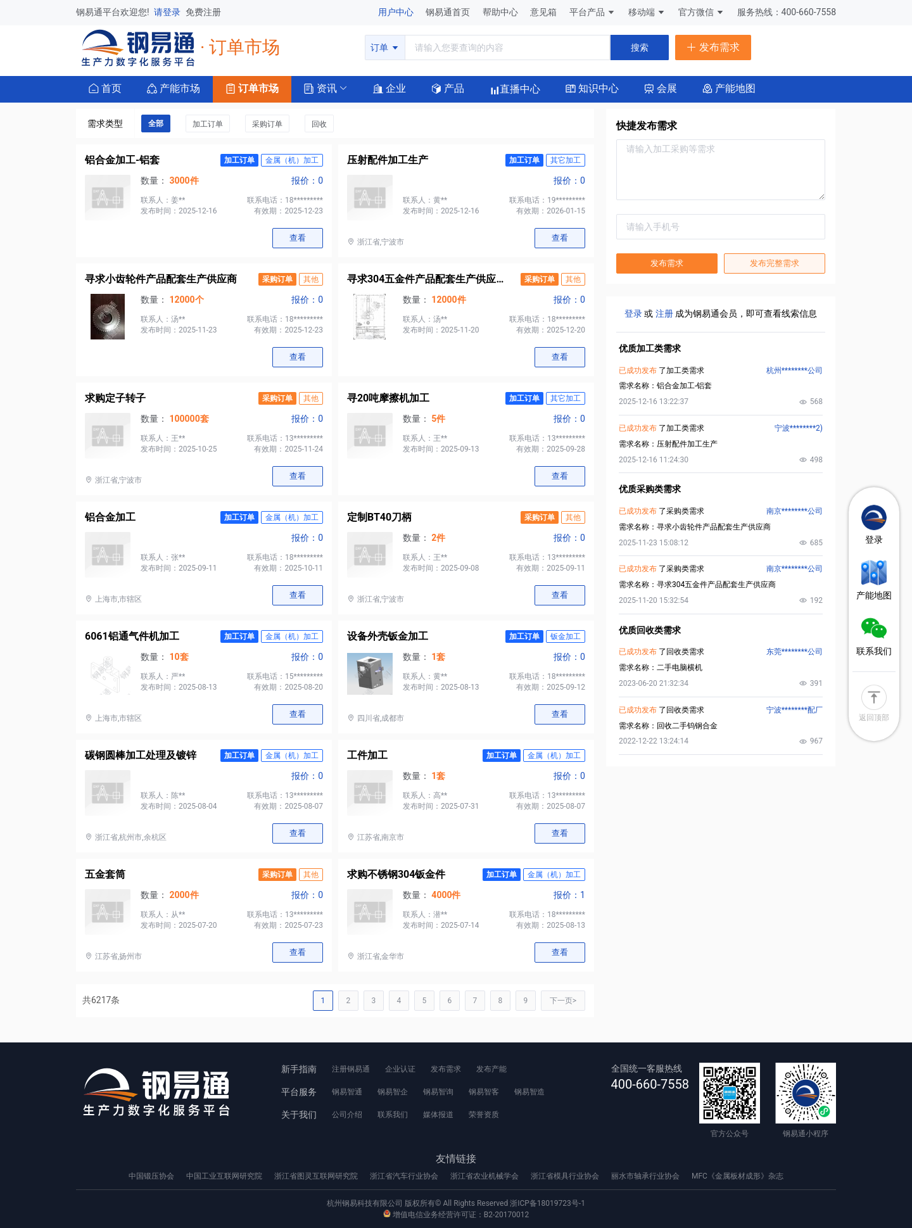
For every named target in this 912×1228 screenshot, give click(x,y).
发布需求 (666, 263)
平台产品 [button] (587, 12)
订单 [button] (384, 47)
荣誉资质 (484, 1114)
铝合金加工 (110, 517)
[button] (320, 88)
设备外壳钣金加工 (387, 636)
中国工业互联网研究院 (225, 1176)
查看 (297, 238)
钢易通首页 (449, 12)
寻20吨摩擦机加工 (388, 398)
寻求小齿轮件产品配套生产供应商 (161, 279)
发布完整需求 (774, 263)
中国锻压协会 (152, 1176)
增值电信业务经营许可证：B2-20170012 (456, 1214)
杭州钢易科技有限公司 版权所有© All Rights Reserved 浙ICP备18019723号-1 (456, 1203)
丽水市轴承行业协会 (646, 1176)
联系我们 (392, 1114)
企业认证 (400, 1069)
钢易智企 (392, 1091)
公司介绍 (347, 1114)
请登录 (168, 12)
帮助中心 (501, 12)
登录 (633, 313)
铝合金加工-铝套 (122, 160)
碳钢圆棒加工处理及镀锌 (140, 755)
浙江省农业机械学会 (485, 1176)
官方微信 (701, 12)
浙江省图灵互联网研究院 (317, 1176)
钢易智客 (484, 1091)
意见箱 (544, 12)
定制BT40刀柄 (379, 517)
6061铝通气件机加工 (132, 636)
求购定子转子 (115, 398)
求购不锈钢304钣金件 (396, 874)
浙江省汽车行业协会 (405, 1176)
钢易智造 (529, 1091)
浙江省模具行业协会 (566, 1176)
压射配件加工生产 (387, 160)
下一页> (563, 1000)
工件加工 (367, 755)
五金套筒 (105, 874)
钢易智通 (347, 1091)
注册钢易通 (351, 1069)
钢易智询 (438, 1091)
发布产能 (491, 1069)
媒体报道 (438, 1114)
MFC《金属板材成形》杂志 (737, 1176)
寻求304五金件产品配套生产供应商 (426, 279)
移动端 (647, 12)
